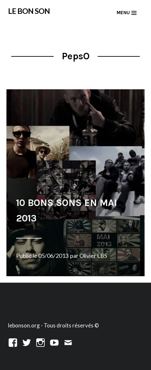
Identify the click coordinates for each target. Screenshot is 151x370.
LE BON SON (29, 10)
